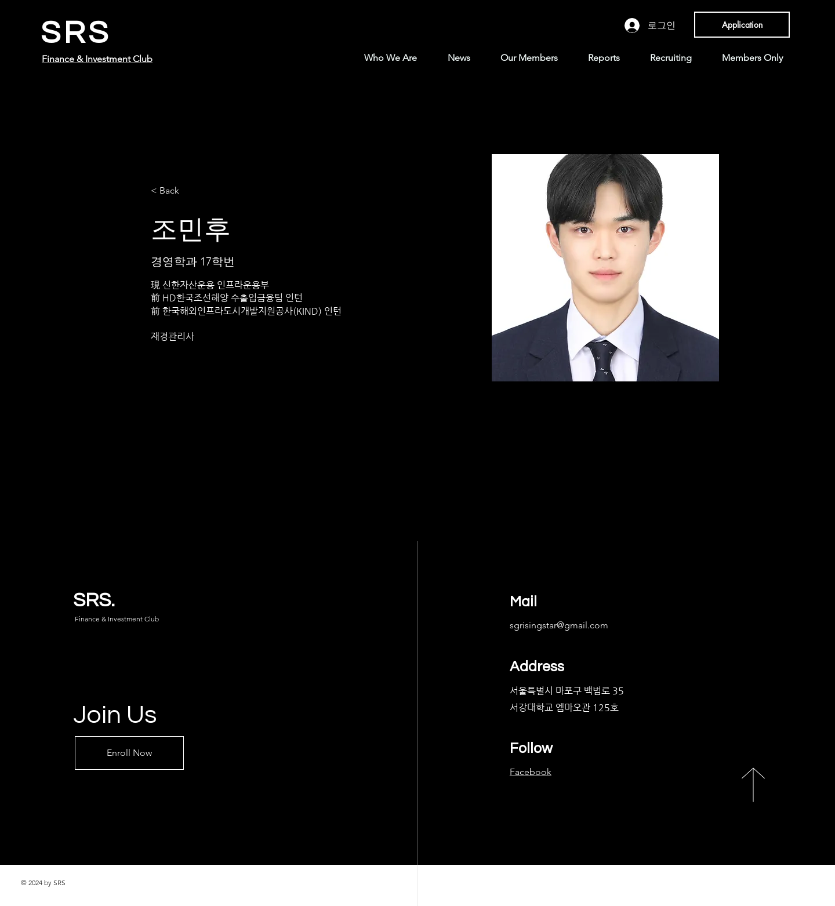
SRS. (94, 600)
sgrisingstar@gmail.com (559, 625)
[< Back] (174, 191)
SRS (76, 33)
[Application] (742, 25)
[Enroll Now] (129, 753)
